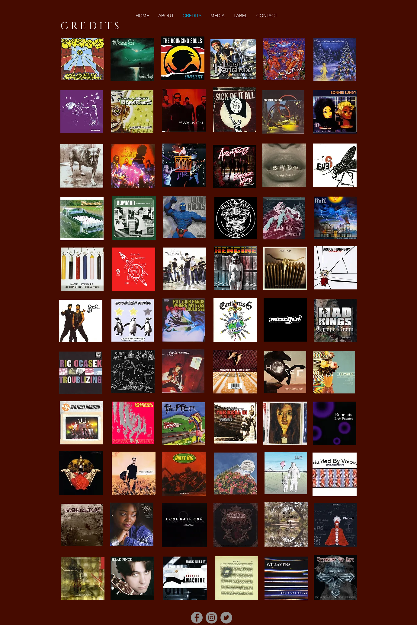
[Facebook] (197, 617)
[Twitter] (226, 617)
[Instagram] (211, 617)
